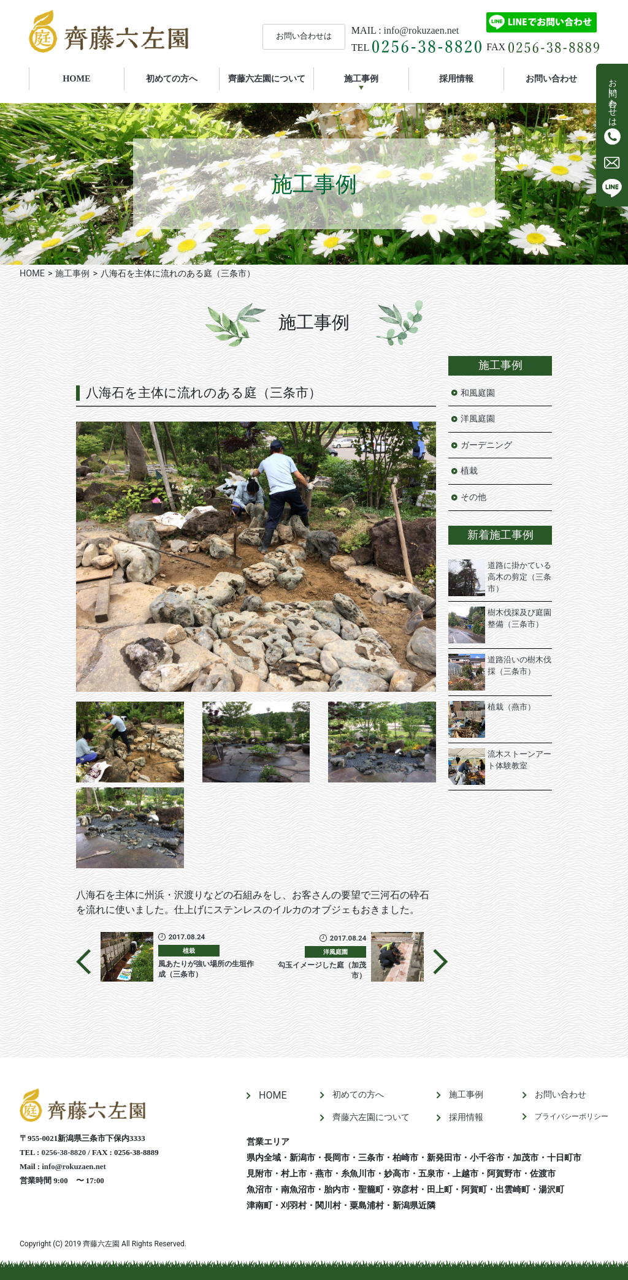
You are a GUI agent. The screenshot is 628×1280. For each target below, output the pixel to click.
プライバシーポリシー (571, 1116)
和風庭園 (478, 393)
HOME (93, 77)
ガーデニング (486, 445)
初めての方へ (171, 78)
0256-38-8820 (64, 1152)
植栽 (469, 471)
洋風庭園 (478, 419)
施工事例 (361, 78)
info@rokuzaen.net (421, 30)
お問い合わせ (551, 78)
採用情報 (456, 78)
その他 (473, 497)
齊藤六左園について (266, 78)
